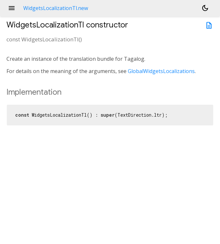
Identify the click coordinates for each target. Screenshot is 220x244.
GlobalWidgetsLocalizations (161, 71)
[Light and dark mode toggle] (205, 8)
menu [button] (12, 8)
